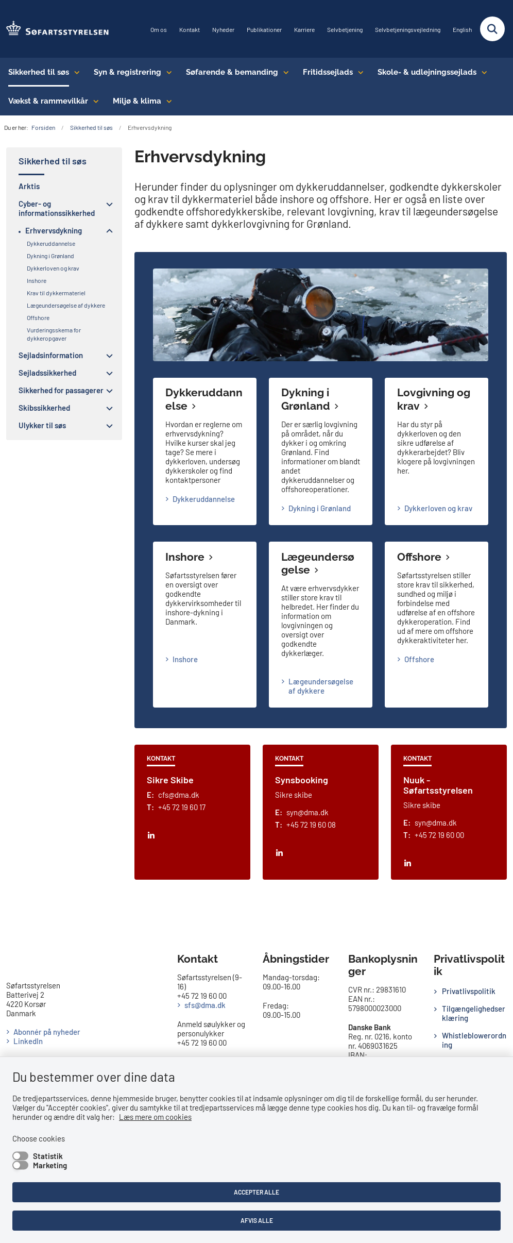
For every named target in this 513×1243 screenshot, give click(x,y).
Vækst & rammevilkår (48, 101)
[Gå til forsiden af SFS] (54, 29)
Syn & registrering (127, 72)
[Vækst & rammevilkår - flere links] (93, 101)
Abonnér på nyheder (46, 1031)
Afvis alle (257, 1220)
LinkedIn (28, 1041)
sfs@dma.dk (205, 1005)
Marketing (50, 1165)
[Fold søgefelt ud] (492, 28)
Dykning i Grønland (305, 399)
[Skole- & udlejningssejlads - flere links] (481, 72)
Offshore (419, 556)
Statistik (48, 1156)
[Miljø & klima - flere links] (166, 101)
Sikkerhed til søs (38, 72)
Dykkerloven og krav (438, 508)
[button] (107, 204)
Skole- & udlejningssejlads (427, 72)
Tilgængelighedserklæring (473, 1013)
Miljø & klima (137, 101)
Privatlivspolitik (468, 991)
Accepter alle (256, 1192)
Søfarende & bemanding (232, 72)
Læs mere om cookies (155, 1116)
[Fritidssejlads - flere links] (358, 72)
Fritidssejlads (328, 72)
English (462, 29)
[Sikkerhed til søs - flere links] (74, 72)
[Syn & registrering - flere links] (166, 72)
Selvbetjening (345, 29)
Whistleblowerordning (474, 1040)
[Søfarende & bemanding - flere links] (283, 72)
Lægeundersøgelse (317, 563)
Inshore (184, 556)
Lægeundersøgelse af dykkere (320, 686)
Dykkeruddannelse (204, 498)
